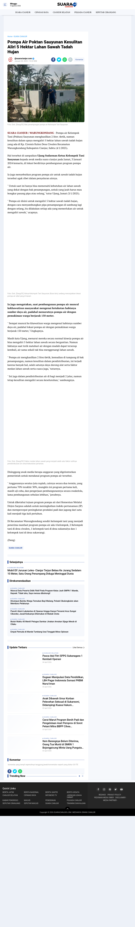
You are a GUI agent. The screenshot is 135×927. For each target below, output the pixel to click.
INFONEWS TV (51, 795)
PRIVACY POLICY (114, 795)
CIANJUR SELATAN (61, 12)
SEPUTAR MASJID (31, 803)
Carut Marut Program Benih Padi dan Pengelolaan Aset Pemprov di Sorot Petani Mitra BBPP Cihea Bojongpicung (63, 723)
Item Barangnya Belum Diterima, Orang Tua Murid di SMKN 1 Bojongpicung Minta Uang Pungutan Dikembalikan (62, 744)
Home (9, 36)
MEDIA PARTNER (110, 800)
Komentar (79, 60)
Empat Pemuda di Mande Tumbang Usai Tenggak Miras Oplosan (39, 632)
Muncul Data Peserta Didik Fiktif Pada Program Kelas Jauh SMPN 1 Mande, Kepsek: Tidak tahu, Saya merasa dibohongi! (44, 591)
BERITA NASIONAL (31, 792)
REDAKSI (102, 795)
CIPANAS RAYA (42, 12)
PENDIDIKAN (50, 800)
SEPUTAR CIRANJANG (106, 12)
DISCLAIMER (120, 798)
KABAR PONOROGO (10, 800)
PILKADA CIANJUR (83, 12)
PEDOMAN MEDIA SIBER (104, 798)
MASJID (27, 800)
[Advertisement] (67, 23)
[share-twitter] (59, 59)
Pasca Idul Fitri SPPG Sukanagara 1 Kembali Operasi (62, 657)
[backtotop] (67, 809)
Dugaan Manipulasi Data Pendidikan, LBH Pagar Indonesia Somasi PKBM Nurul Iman (63, 680)
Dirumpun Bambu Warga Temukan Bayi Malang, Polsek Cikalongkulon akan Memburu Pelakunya (44, 602)
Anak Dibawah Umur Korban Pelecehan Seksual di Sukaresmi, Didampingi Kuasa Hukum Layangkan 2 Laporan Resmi (61, 702)
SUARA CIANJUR (22, 12)
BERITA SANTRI (51, 792)
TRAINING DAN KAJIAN (76, 803)
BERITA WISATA (73, 792)
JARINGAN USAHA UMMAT (74, 796)
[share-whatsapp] (64, 59)
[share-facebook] (53, 59)
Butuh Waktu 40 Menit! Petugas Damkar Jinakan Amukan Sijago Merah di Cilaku (43, 622)
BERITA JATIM (8, 792)
